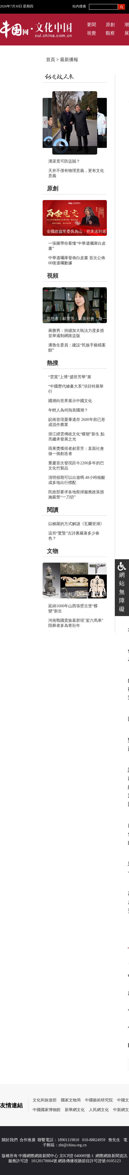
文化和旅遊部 (45, 1100)
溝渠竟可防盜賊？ (64, 161)
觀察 (110, 33)
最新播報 (69, 59)
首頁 (50, 59)
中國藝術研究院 (99, 1100)
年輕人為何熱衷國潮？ (68, 410)
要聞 (91, 24)
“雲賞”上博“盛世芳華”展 (69, 377)
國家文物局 (71, 1100)
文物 (52, 551)
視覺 (91, 33)
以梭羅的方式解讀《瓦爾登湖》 (76, 524)
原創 (110, 24)
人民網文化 (99, 1110)
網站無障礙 (122, 592)
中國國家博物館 (47, 1110)
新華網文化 (75, 1110)
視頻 (52, 276)
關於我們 (10, 1140)
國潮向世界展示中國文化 (70, 401)
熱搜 (52, 363)
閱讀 (52, 510)
